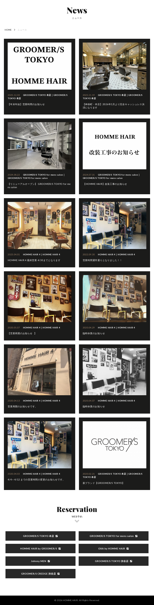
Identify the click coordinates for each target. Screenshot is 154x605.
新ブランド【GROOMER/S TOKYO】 (104, 483)
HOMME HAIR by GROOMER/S (40, 548)
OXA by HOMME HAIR (113, 548)
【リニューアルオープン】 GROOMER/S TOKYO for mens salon (39, 185)
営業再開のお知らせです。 (22, 406)
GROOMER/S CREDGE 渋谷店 (40, 573)
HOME (8, 30)
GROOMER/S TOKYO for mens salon (114, 536)
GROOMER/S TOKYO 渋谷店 (113, 561)
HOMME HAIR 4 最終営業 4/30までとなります (34, 260)
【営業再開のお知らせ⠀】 (22, 333)
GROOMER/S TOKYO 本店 (40, 536)
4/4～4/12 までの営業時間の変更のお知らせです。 (36, 479)
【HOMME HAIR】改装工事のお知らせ (105, 183)
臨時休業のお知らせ (94, 333)
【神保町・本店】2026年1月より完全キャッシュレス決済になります (114, 106)
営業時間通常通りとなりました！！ (102, 260)
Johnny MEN (40, 561)
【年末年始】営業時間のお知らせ (26, 104)
